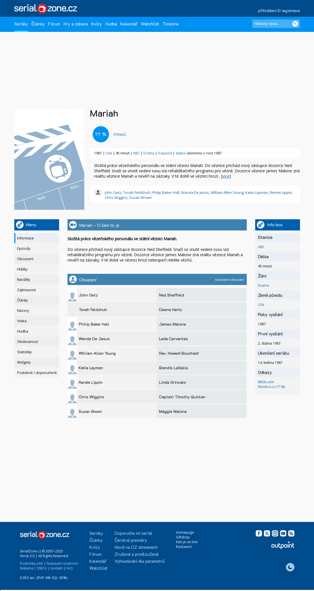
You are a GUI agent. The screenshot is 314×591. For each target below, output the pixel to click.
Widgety (24, 362)
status (180, 153)
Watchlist (150, 24)
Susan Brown (140, 197)
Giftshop (183, 537)
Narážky (23, 279)
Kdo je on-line (187, 542)
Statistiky (24, 352)
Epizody (23, 248)
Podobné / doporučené (37, 372)
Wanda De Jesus (195, 192)
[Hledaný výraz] (276, 24)
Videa (22, 321)
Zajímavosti (26, 290)
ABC (136, 153)
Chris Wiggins (116, 197)
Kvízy (96, 24)
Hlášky (22, 269)
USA (109, 153)
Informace (25, 238)
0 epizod (165, 153)
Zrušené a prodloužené (137, 554)
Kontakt (56, 568)
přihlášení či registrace (279, 10)
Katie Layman (256, 192)
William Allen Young (227, 192)
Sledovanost (27, 341)
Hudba (111, 24)
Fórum (54, 24)
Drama (148, 153)
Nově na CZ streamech (136, 547)
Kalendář (129, 24)
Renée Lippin (281, 192)
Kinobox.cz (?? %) (271, 386)
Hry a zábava (76, 24)
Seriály (21, 24)
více (225, 176)
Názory (23, 310)
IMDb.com (266, 382)
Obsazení (25, 258)
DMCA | (43, 568)
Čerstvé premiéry (131, 540)
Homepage (185, 532)
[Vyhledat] (295, 24)
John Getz (113, 192)
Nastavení (184, 546)
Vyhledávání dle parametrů (140, 561)
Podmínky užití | (33, 563)
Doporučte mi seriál (133, 533)
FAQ (69, 568)
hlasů (119, 134)
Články (38, 24)
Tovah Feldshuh (136, 192)
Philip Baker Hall (165, 192)
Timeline (170, 24)
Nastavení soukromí (62, 563)
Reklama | (28, 568)
